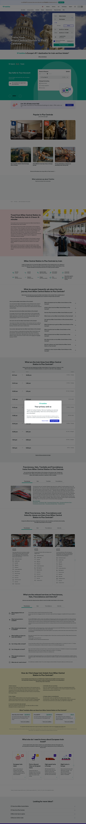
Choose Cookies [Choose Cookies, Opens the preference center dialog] (45, 420)
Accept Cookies (54, 420)
